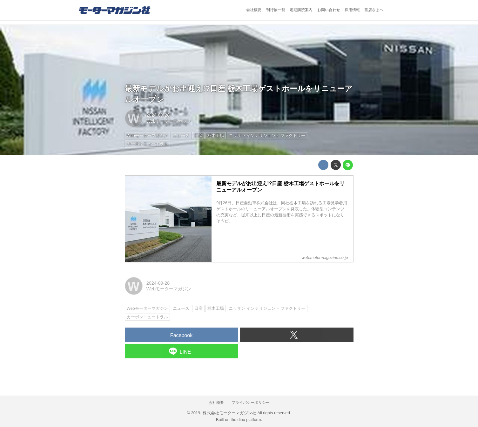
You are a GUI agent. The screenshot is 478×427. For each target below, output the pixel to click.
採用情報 (352, 10)
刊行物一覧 (275, 10)
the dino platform (246, 419)
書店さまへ (373, 10)
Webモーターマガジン (168, 121)
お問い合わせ (328, 10)
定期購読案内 (301, 10)
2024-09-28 (158, 115)
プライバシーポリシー (251, 402)
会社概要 (253, 10)
